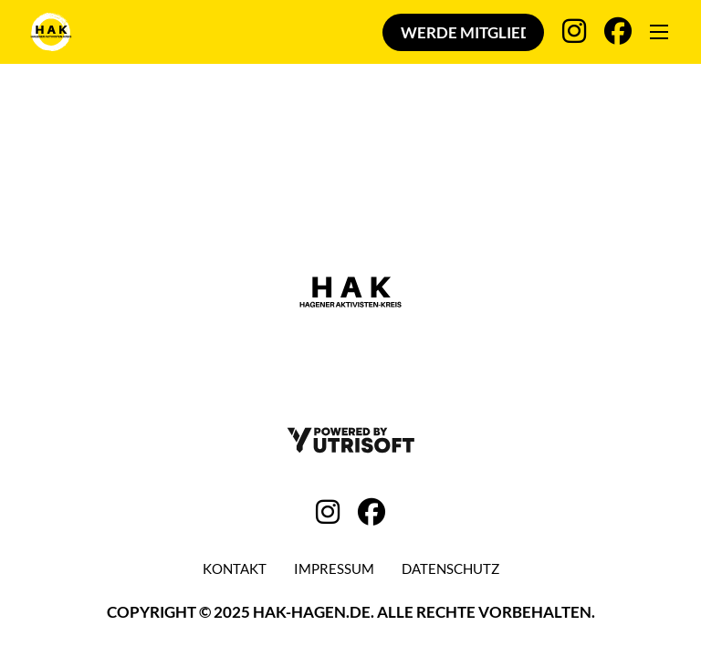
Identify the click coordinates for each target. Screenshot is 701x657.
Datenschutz (450, 568)
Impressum (334, 568)
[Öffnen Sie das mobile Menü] (659, 32)
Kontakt (235, 568)
